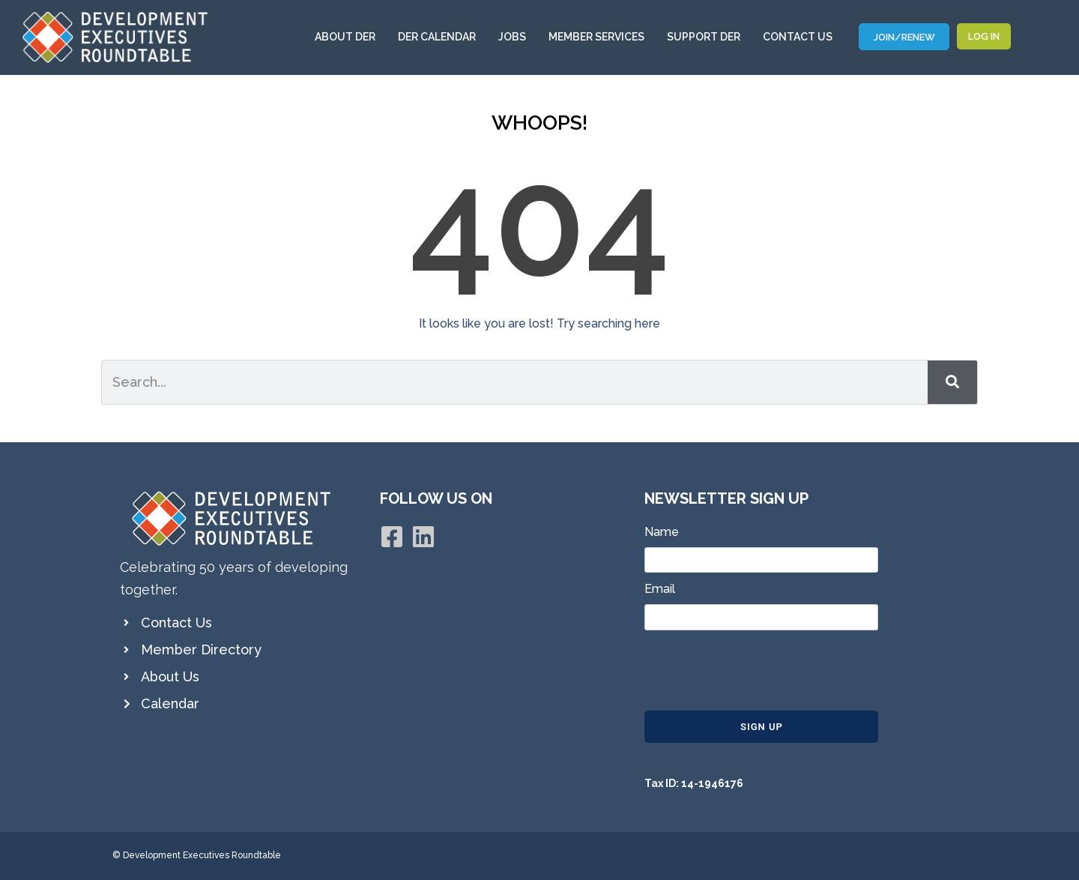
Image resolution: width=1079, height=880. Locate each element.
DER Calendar (440, 36)
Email (659, 589)
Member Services (600, 36)
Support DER (707, 36)
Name (661, 532)
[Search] (952, 382)
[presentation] (758, 671)
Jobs (516, 36)
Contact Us (797, 37)
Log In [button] (984, 36)
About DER (349, 36)
